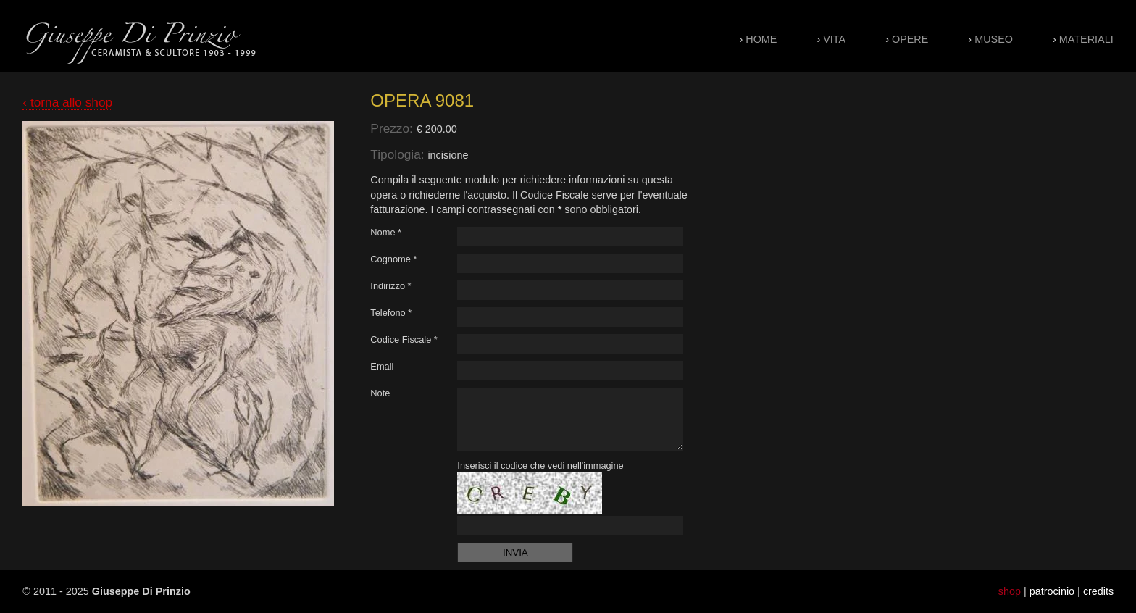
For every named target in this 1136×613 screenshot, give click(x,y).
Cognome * (393, 259)
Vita (834, 39)
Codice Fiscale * (403, 339)
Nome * (385, 232)
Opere (910, 39)
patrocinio (1052, 591)
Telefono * (391, 312)
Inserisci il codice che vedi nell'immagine (540, 465)
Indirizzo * (390, 285)
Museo (993, 39)
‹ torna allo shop (67, 102)
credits (1098, 591)
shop (1009, 591)
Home (761, 39)
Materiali (1086, 39)
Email (381, 366)
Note (380, 393)
